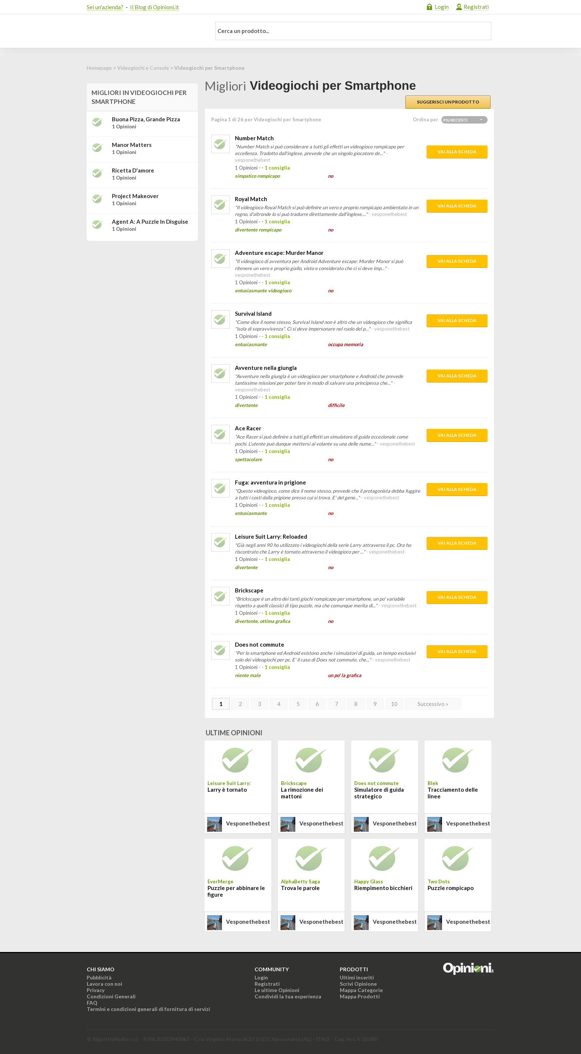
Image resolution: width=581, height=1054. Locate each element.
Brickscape (249, 590)
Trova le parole (300, 887)
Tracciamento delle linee (453, 792)
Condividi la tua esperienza (288, 996)
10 (394, 703)
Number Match (254, 138)
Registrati (476, 6)
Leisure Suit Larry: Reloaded (271, 536)
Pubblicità (99, 977)
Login (442, 6)
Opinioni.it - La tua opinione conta (144, 31)
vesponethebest (248, 823)
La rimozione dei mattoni (302, 792)
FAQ (92, 1002)
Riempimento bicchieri (383, 887)
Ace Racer (248, 428)
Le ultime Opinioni (277, 990)
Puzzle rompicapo (451, 887)
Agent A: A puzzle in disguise (150, 221)
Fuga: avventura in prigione (270, 482)
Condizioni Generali (111, 996)
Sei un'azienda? (105, 7)
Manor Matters (132, 144)
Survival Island (253, 313)
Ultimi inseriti (357, 977)
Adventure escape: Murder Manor (279, 252)
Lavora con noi (104, 984)
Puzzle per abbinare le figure (236, 891)
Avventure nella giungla (266, 367)
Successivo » (433, 703)
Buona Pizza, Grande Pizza (146, 119)
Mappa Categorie (361, 990)
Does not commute (259, 644)
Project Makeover (135, 195)
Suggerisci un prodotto (448, 102)
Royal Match (251, 199)
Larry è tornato (227, 789)
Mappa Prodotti (360, 996)
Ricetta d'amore (133, 170)
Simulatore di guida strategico (379, 792)
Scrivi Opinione (358, 984)
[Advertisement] (142, 293)
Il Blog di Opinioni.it (154, 7)
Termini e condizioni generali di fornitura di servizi (148, 1009)
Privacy (95, 990)
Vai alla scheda (457, 151)
